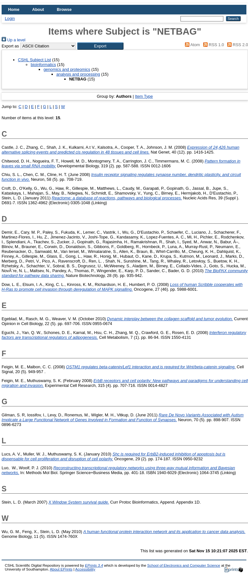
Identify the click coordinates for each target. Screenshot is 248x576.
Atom (191, 44)
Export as (10, 46)
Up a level (13, 40)
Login (10, 18)
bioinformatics (43, 64)
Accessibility (85, 569)
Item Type (144, 96)
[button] (100, 46)
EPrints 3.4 (94, 565)
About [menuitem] (38, 9)
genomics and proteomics (67, 69)
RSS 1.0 (212, 44)
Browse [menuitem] (64, 9)
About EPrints (61, 569)
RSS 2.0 (236, 44)
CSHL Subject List (34, 59)
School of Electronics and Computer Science (183, 565)
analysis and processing (78, 74)
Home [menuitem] (14, 9)
